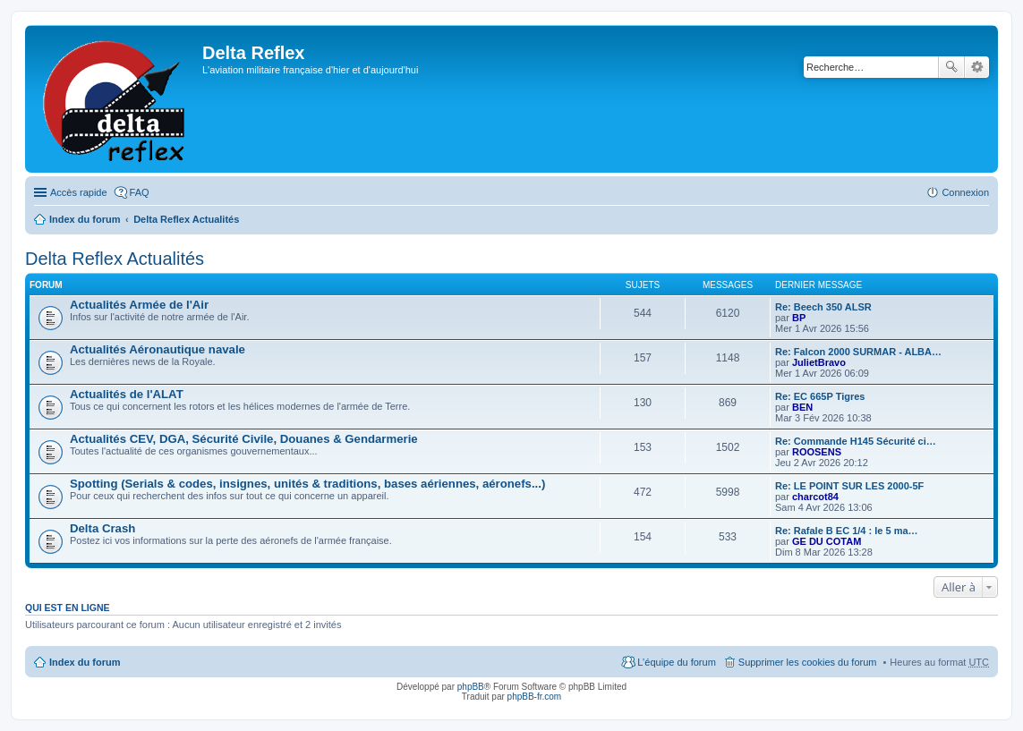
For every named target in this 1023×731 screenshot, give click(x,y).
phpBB (470, 687)
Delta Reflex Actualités (186, 219)
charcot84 (815, 496)
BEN (802, 407)
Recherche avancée (977, 67)
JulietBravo (819, 362)
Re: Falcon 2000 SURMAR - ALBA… (858, 351)
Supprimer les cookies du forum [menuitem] (807, 662)
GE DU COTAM (826, 541)
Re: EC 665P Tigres (820, 396)
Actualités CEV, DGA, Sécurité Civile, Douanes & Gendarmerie (244, 439)
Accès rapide (78, 192)
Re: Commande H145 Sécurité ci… (855, 441)
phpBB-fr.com (534, 696)
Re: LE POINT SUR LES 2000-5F (849, 485)
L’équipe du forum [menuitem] (676, 662)
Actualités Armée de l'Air (139, 304)
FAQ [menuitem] (139, 192)
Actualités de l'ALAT (126, 394)
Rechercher (951, 67)
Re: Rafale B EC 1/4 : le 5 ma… (846, 530)
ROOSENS (816, 451)
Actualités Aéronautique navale (157, 349)
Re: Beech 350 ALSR (823, 307)
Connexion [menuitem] (965, 192)
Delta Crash (102, 528)
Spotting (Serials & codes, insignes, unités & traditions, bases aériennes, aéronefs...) (307, 483)
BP (799, 317)
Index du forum (84, 219)
